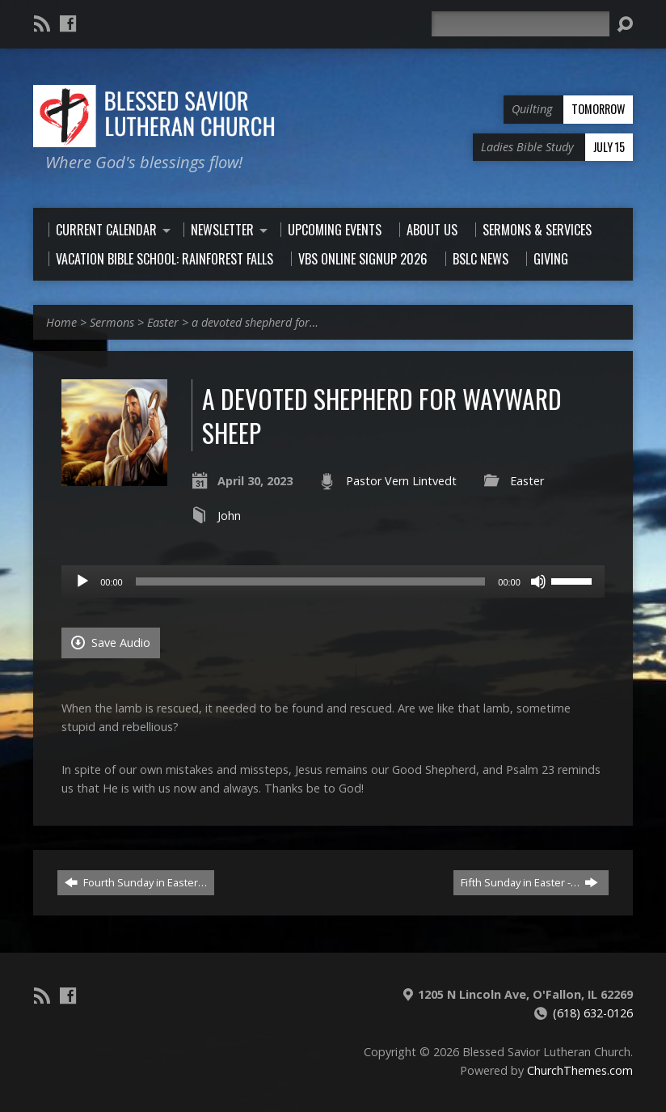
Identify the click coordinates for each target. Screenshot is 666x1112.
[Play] (82, 581)
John (229, 515)
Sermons (112, 322)
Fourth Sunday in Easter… (136, 882)
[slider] (311, 581)
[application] (333, 581)
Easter (163, 322)
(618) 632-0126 (593, 1013)
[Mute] (538, 581)
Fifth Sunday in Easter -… (529, 882)
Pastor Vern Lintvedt (401, 480)
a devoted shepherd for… (255, 322)
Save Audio (110, 642)
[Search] (520, 23)
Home (61, 322)
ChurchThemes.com (580, 1070)
